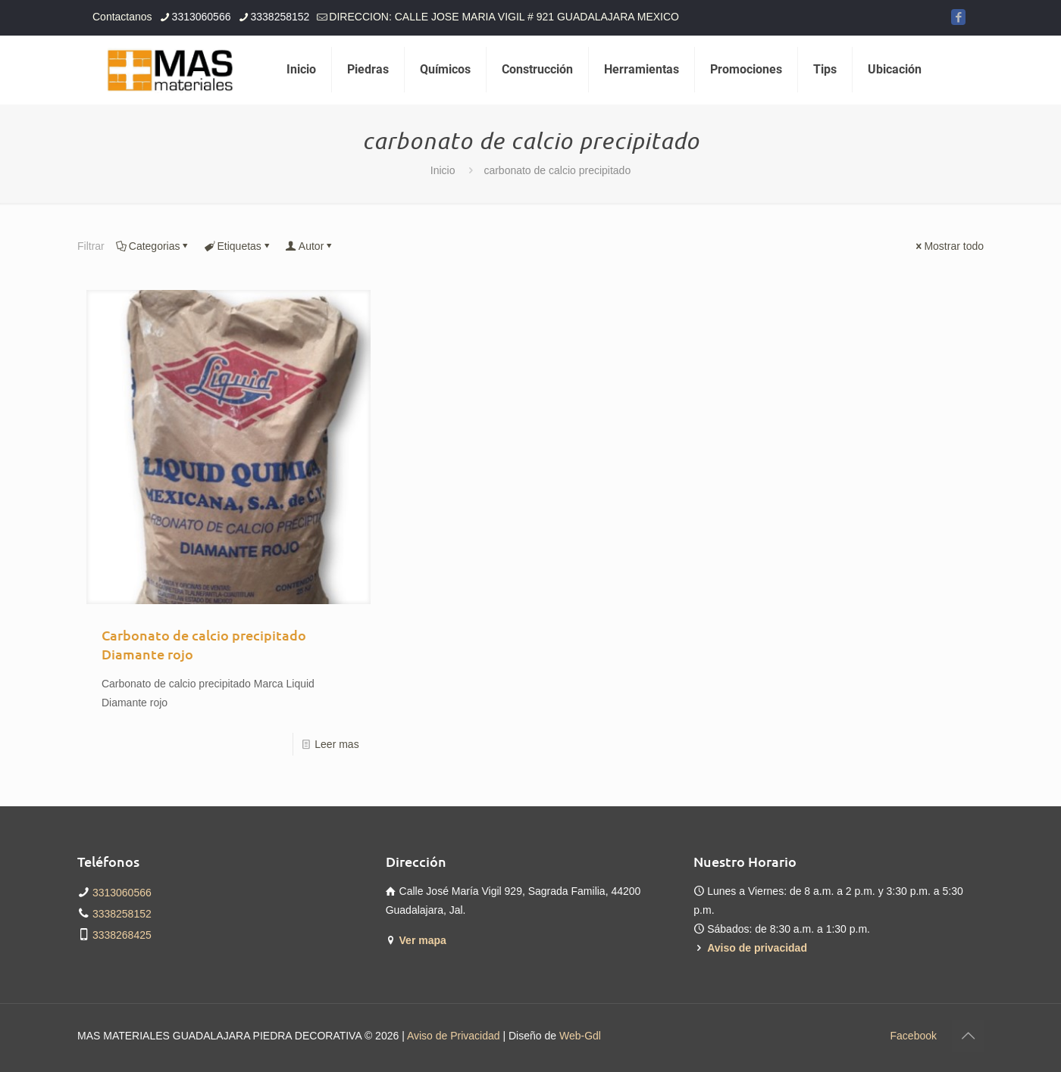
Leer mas (336, 744)
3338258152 (122, 914)
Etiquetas (237, 246)
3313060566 (122, 893)
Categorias (153, 246)
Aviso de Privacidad (453, 1036)
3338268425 (122, 935)
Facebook (913, 1036)
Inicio (442, 170)
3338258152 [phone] (279, 17)
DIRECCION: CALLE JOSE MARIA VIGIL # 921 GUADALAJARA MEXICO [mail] (504, 17)
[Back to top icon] (968, 1036)
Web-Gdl (580, 1036)
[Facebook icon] (958, 17)
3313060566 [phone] (201, 17)
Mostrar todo (948, 246)
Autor (310, 246)
